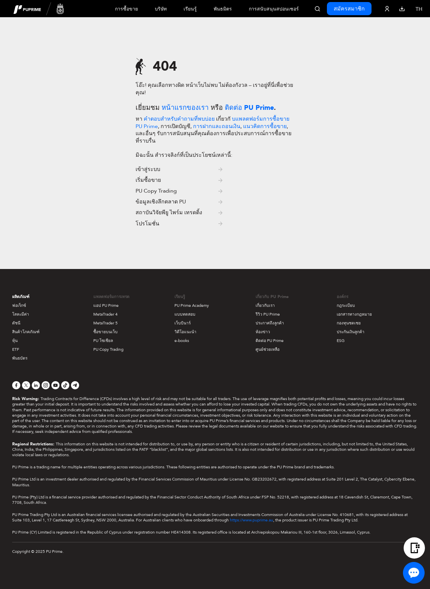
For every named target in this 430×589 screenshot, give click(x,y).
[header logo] (39, 8)
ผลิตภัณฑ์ (20, 296)
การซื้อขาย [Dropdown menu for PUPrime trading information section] (126, 9)
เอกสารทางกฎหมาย (354, 314)
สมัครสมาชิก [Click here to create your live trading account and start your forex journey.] (349, 9)
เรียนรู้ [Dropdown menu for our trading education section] (190, 9)
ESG (340, 340)
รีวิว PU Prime (268, 314)
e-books (181, 340)
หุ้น (15, 340)
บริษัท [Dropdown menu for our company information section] (161, 9)
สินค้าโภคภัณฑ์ (26, 332)
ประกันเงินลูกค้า (350, 332)
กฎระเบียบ (346, 305)
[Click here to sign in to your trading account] (387, 8)
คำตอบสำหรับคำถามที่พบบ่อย (179, 119)
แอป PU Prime (106, 305)
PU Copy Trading (108, 349)
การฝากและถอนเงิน (216, 126)
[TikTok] (65, 385)
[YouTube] (55, 385)
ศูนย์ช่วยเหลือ (268, 349)
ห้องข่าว (263, 332)
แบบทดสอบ (184, 314)
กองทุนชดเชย (349, 323)
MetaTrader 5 (105, 323)
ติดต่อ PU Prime (270, 340)
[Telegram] (75, 385)
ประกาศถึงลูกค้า (270, 323)
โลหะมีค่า (20, 314)
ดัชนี (16, 323)
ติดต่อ (249, 107)
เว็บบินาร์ (182, 323)
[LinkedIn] (36, 385)
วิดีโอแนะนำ (185, 332)
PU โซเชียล (103, 340)
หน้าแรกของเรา (185, 107)
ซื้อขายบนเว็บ (105, 332)
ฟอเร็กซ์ (19, 305)
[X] (26, 385)
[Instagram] (46, 385)
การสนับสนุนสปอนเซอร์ (274, 9)
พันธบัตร (19, 358)
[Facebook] (16, 385)
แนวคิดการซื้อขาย (265, 126)
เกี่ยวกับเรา (265, 305)
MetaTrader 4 (105, 314)
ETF (15, 349)
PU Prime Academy (191, 305)
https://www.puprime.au (251, 520)
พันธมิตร (223, 9)
